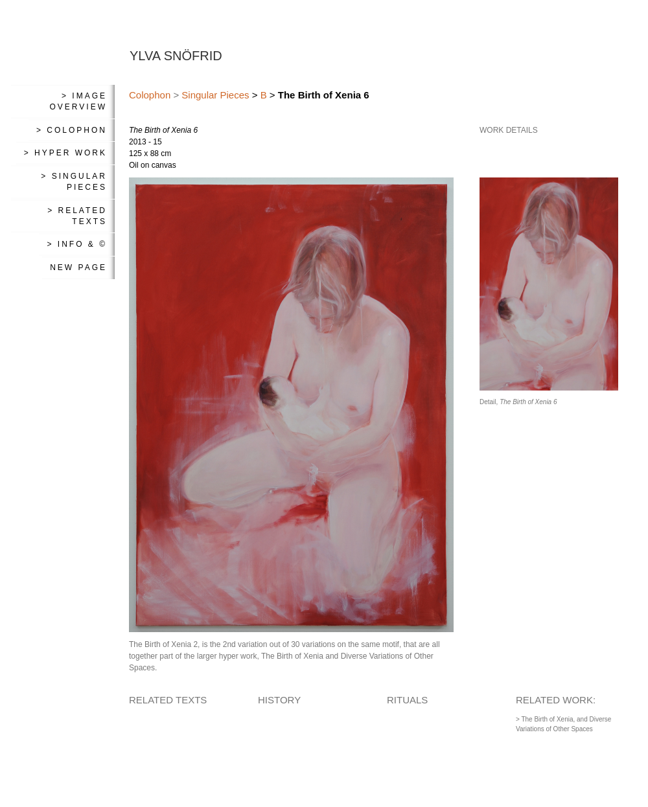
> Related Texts (77, 216)
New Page (78, 267)
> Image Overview (78, 101)
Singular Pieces (215, 94)
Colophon (149, 94)
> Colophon (71, 130)
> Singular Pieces (74, 182)
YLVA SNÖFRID (176, 56)
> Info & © (77, 244)
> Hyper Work (65, 152)
